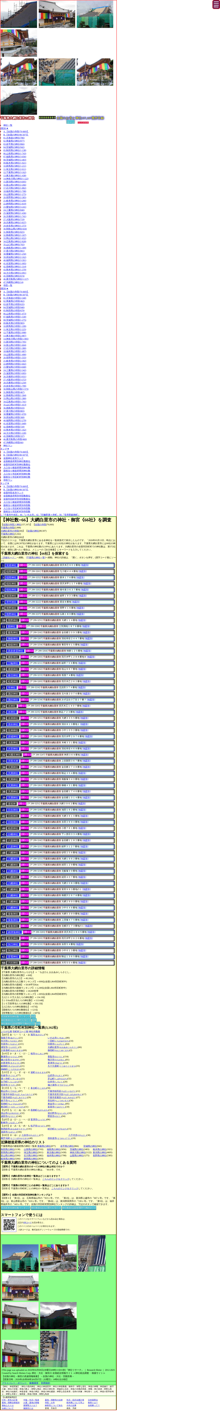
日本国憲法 (93, 1400)
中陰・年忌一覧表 (31, 1400)
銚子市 (10, 1100)
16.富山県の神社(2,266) (14, 185)
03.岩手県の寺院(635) (14, 304)
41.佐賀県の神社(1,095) (14, 263)
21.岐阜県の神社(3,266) (14, 200)
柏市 (37, 1053)
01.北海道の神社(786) (14, 138)
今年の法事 (71, 1405)
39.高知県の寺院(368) (14, 417)
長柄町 (39, 1110)
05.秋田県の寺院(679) (14, 310)
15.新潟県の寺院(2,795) (14, 342)
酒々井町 (11, 1078)
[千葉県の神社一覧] (36, 557)
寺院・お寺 (50, 1403)
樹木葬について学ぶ (75, 1403)
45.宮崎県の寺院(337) (14, 436)
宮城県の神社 (90, 1146)
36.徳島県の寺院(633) (14, 408)
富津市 (38, 1119)
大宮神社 (13, 748)
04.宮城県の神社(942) (14, 147)
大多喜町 (12, 1050)
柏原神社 (13, 828)
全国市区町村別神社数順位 (16, 464)
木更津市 (11, 1063)
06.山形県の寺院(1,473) (14, 314)
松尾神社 (13, 681)
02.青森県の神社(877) (14, 141)
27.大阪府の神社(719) (14, 219)
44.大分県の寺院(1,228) (14, 433)
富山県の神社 (7, 1155)
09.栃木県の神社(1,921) (14, 163)
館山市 (10, 1091)
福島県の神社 (53, 1149)
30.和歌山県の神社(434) (15, 229)
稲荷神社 (11, 571)
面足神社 (13, 938)
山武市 (56, 1075)
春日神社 (13, 675)
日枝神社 (13, 816)
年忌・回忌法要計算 (75, 1400)
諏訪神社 (13, 693)
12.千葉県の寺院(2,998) (14, 332)
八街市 (30, 1135)
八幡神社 (13, 852)
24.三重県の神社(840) (14, 210)
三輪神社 (13, 663)
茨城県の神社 (76, 1149)
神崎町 (11, 1069)
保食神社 (13, 913)
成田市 (9, 1116)
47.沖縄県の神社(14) (13, 282)
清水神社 (13, 724)
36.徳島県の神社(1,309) (14, 248)
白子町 (10, 1082)
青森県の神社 (44, 1146)
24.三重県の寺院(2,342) (14, 370)
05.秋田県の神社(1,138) (14, 150)
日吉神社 (13, 810)
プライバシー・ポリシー (14, 1383)
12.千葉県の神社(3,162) (14, 172)
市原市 (10, 1044)
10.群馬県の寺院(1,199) (14, 326)
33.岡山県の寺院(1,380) (14, 398)
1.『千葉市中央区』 (10, 515)
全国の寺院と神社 (12, 524)
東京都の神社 (53, 1152)
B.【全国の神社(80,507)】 (16, 135)
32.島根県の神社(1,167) (14, 235)
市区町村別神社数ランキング (15, 1016)
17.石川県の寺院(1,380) (14, 348)
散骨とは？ (93, 1403)
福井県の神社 (53, 1155)
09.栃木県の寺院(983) (14, 323)
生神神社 (13, 730)
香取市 (56, 1056)
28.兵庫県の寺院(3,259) (14, 383)
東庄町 (13, 1107)
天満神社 (13, 767)
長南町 (12, 1104)
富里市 (57, 1107)
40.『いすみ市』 (28, 515)
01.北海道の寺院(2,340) (14, 298)
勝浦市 (10, 1056)
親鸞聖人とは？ (30, 1405)
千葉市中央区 (17, 1094)
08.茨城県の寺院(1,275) (14, 320)
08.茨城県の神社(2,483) (14, 160)
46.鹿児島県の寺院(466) (15, 439)
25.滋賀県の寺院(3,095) (14, 373)
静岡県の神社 (30, 1159)
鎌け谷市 (11, 1059)
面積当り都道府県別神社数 (16, 470)
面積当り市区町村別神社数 (16, 477)
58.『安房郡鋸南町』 (69, 515)
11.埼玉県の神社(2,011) (14, 169)
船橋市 (10, 1122)
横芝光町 (15, 1138)
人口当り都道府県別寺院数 (16, 502)
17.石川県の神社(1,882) (14, 188)
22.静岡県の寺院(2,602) (14, 364)
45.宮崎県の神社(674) (14, 276)
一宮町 (58, 1041)
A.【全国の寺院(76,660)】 (16, 131)
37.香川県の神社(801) (14, 251)
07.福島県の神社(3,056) (14, 156)
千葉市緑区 (14, 1097)
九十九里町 (62, 1066)
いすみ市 (57, 1038)
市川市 (10, 1041)
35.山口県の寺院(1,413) (14, 405)
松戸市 (38, 1126)
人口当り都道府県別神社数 (16, 467)
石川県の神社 (30, 1155)
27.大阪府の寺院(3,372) (14, 379)
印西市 (57, 1044)
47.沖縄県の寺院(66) (13, 442)
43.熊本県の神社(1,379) (14, 269)
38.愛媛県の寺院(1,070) (14, 414)
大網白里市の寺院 (10, 531)
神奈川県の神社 (78, 1152)
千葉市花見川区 (65, 1094)
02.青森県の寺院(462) (14, 301)
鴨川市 (57, 1059)
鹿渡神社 (13, 669)
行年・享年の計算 (10, 1400)
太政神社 (13, 742)
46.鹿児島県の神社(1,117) (15, 279)
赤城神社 (13, 736)
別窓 (33, 1016)
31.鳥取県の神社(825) (14, 232)
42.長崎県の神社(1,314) (14, 266)
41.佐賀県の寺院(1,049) (14, 423)
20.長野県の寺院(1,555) (14, 357)
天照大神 (13, 761)
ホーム (70, 122)
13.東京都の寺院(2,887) (14, 336)
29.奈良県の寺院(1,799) (14, 386)
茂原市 (9, 1132)
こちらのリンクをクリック (55, 1179)
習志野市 (58, 1113)
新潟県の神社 (99, 1152)
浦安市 (10, 1047)
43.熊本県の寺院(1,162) (14, 430)
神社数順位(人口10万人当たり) (16, 1020)
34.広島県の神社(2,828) (14, 241)
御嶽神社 (13, 638)
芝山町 (57, 1078)
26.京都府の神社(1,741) (14, 216)
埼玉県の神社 (30, 1152)
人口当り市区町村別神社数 (16, 474)
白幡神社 (13, 834)
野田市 (55, 1116)
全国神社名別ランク (13, 458)
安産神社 (11, 565)
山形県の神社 (30, 1149)
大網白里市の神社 (10, 537)
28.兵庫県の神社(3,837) (14, 222)
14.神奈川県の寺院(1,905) (15, 339)
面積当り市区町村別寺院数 (16, 511)
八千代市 (77, 1135)
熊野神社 (11, 608)
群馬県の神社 (7, 1152)
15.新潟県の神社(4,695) (14, 182)
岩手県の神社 (67, 1146)
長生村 (58, 1100)
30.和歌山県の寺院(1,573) (15, 389)
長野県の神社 (99, 1155)
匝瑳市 (9, 1085)
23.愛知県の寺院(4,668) (14, 367)
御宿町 (58, 1050)
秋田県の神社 (7, 1149)
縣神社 (11, 626)
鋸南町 (11, 1066)
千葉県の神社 (7, 534)
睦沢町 (57, 1129)
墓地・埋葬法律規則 (11, 1403)
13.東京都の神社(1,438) (14, 175)
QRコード (27, 1222)
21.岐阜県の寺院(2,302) (14, 361)
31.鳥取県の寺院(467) (14, 392)
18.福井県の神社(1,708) (14, 191)
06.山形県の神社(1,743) (14, 153)
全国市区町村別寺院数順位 (16, 499)
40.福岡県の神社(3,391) (14, 260)
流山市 (11, 1113)
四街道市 (60, 1138)
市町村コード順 (20, 1031)
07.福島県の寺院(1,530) (14, 317)
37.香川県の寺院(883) (14, 411)
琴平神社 (11, 602)
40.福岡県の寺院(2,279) (14, 420)
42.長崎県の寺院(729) (14, 427)
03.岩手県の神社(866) (14, 144)
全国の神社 (33, 531)
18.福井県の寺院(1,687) (14, 351)
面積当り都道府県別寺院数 (16, 505)
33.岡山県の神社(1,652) (14, 238)
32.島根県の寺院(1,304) (14, 395)
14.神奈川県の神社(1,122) (15, 178)
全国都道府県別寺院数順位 (16, 496)
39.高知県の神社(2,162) (14, 257)
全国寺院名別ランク (13, 493)
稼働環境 (33, 1383)
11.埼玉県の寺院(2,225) (14, 329)
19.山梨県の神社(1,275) (14, 194)
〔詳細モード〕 (9, 557)
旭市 (37, 1034)
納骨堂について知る (54, 1405)
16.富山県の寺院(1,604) (14, 345)
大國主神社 (14, 754)
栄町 (38, 1072)
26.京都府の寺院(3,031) (14, 376)
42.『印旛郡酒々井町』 (47, 515)
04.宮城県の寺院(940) (14, 307)
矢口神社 (13, 944)
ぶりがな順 (6, 1031)
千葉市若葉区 (62, 1097)
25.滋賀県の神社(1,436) (14, 213)
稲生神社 (11, 583)
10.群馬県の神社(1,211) (14, 166)
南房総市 (14, 1129)
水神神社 (13, 718)
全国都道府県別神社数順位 (16, 461)
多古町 (38, 1088)
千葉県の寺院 (7, 527)
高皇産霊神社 (15, 650)
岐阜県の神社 (7, 1159)
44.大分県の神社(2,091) (14, 273)
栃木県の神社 (99, 1149)
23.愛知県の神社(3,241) (14, 207)
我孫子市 (10, 1038)
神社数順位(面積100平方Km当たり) (18, 1023)
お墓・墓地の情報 (31, 1403)
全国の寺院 (40, 524)
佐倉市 (9, 1075)
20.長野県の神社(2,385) (14, 197)
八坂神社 (13, 840)
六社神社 (13, 962)
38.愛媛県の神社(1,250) (14, 254)
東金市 (57, 1104)
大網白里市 (63, 1047)
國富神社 (13, 657)
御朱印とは (28, 1408)
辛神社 (12, 687)
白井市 (56, 1082)
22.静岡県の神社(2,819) (14, 204)
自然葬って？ (94, 1405)
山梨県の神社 (76, 1155)
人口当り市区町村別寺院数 (16, 508)
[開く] (23, 565)
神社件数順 (34, 1031)
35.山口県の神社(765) (14, 244)
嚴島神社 (13, 632)
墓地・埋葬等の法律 (54, 1400)
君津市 (56, 1063)
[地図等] (85, 565)
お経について (8, 1408)
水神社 (12, 706)
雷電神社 (13, 956)
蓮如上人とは (8, 1405)
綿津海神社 (14, 932)
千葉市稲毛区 (62, 1091)
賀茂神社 (11, 595)
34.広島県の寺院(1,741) (14, 401)
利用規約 (45, 1383)
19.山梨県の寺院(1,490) (14, 354)
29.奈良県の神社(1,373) (14, 226)
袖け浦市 (59, 1085)
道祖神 (12, 803)
